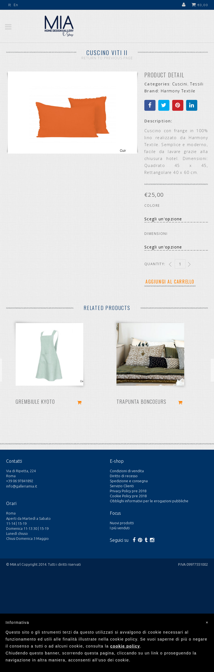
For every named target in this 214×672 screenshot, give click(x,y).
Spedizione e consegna (129, 481)
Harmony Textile (178, 90)
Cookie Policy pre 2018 (128, 496)
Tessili (196, 84)
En (16, 5)
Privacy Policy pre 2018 (128, 491)
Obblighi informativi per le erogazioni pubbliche (149, 501)
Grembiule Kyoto (35, 401)
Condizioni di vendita (127, 471)
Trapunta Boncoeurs (141, 401)
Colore (152, 205)
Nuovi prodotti (122, 523)
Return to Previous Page (107, 58)
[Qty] (180, 264)
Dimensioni (155, 233)
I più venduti (120, 528)
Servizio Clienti (122, 486)
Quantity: (155, 264)
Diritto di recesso (124, 476)
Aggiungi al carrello (169, 281)
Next (126, 114)
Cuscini (180, 84)
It (9, 5)
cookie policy (125, 646)
